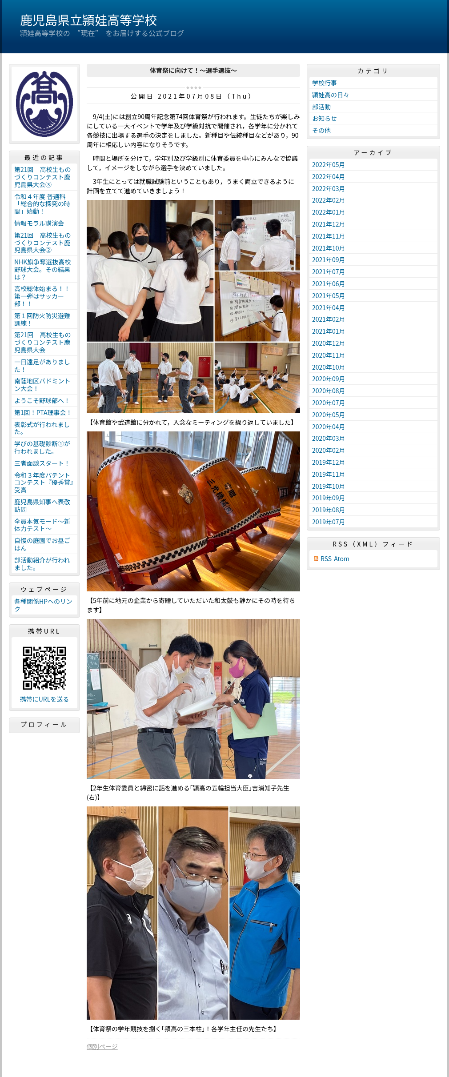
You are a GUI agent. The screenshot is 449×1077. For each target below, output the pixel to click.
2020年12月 (328, 343)
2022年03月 (328, 188)
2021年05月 (328, 295)
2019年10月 (328, 486)
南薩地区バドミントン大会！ (42, 384)
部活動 (321, 106)
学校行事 (324, 82)
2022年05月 (328, 164)
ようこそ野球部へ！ (42, 400)
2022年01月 (328, 211)
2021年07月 (328, 271)
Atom (341, 558)
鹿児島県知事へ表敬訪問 (42, 505)
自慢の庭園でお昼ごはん (42, 544)
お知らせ (324, 118)
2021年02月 (328, 319)
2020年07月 (328, 402)
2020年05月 (328, 414)
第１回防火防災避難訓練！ (42, 319)
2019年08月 (328, 509)
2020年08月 (328, 390)
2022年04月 (328, 176)
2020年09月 (328, 378)
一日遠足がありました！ (42, 365)
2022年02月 (328, 199)
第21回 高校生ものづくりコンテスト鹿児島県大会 (42, 342)
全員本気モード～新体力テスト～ (42, 525)
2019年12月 (328, 462)
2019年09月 (328, 497)
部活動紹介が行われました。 (42, 563)
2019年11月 (328, 474)
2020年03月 (328, 438)
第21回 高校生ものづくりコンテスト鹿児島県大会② (42, 243)
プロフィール (44, 724)
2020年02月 (328, 450)
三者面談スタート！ (42, 463)
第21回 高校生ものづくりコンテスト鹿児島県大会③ (42, 177)
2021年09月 (328, 259)
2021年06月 (328, 283)
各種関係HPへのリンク (43, 605)
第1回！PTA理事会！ (43, 412)
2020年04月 (328, 426)
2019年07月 (328, 521)
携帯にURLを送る (44, 699)
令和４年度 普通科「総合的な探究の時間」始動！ (42, 204)
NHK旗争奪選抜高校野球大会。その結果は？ (42, 269)
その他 (321, 130)
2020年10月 (328, 367)
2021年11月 (328, 235)
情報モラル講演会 (39, 223)
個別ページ (102, 1046)
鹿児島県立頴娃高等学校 (88, 19)
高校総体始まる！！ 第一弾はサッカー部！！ (45, 296)
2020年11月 (328, 355)
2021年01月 (328, 331)
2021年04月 (328, 307)
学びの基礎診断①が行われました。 (42, 447)
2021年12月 (328, 223)
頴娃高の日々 (330, 94)
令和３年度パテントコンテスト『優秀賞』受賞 (43, 483)
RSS (326, 558)
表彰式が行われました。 (42, 428)
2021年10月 (328, 247)
